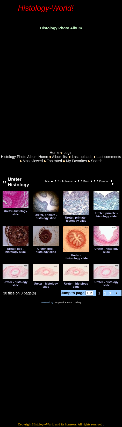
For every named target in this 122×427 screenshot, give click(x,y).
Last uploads (82, 157)
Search (96, 161)
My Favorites (76, 161)
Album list (60, 157)
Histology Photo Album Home (24, 157)
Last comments (108, 157)
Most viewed (33, 161)
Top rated (54, 161)
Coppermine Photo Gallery (67, 302)
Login (67, 152)
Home (54, 152)
